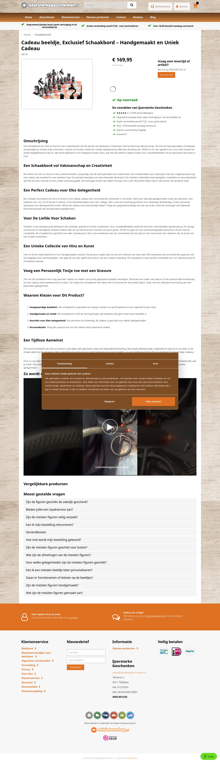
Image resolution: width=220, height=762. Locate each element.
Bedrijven (27, 648)
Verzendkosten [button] (36, 532)
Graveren (27, 682)
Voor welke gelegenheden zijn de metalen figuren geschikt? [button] (66, 562)
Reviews (138, 17)
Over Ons (27, 673)
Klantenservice (71, 17)
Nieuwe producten (98, 17)
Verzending (28, 665)
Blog (153, 17)
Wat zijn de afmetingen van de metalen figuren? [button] (58, 555)
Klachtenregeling (32, 691)
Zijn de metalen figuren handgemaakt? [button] (52, 585)
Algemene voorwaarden (36, 660)
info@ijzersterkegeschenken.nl (129, 672)
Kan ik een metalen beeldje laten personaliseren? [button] (59, 570)
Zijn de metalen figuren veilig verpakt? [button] (52, 517)
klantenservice (162, 6)
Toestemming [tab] (64, 363)
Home (28, 17)
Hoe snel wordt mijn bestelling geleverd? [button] (53, 540)
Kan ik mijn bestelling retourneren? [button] (49, 525)
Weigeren (109, 401)
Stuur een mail (166, 75)
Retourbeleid (29, 686)
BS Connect (132, 758)
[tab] (110, 502)
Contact (121, 17)
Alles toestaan (153, 401)
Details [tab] (110, 363)
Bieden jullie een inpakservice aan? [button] (49, 509)
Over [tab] (155, 363)
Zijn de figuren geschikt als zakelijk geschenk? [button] (57, 502)
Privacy (26, 669)
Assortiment (46, 17)
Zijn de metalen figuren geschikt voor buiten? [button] (56, 547)
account (73, 617)
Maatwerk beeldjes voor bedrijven (36, 654)
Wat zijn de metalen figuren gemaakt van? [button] (54, 593)
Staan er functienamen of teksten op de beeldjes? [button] (59, 578)
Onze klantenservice (155, 615)
